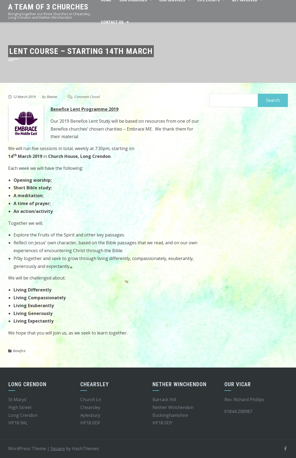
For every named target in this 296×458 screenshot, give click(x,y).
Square (58, 448)
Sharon (51, 96)
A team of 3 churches (48, 6)
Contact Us (112, 22)
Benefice (19, 350)
